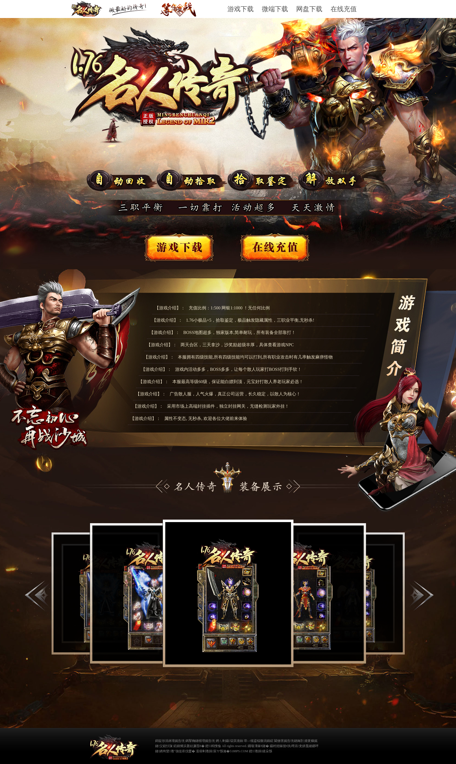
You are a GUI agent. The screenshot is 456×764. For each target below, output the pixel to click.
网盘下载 (309, 9)
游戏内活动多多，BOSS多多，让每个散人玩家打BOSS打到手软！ (238, 369)
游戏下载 (240, 9)
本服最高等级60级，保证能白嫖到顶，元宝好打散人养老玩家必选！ (237, 381)
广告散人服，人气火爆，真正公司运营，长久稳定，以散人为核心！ (235, 394)
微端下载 (275, 9)
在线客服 (275, 248)
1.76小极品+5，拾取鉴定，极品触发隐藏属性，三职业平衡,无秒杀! (250, 320)
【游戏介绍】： (170, 308)
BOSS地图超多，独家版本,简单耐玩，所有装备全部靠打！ (239, 332)
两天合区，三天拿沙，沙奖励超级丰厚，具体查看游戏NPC (237, 344)
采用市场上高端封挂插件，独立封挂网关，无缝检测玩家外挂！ (228, 406)
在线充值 (344, 9)
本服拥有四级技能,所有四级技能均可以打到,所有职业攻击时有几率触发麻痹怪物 (255, 357)
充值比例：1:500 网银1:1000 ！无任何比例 (229, 308)
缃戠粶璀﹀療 (326, 745)
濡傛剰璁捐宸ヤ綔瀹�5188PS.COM (222, 751)
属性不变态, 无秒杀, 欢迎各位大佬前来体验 (205, 418)
